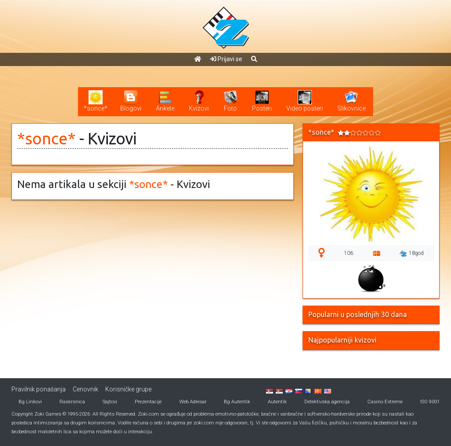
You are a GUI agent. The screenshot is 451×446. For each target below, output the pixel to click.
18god (411, 253)
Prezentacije (148, 402)
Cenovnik (85, 389)
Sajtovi (110, 402)
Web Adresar (193, 402)
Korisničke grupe (128, 389)
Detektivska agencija (327, 402)
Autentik (277, 402)
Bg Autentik (237, 402)
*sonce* (46, 138)
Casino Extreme (385, 402)
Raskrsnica (72, 402)
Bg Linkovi (30, 402)
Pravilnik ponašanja (38, 389)
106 (348, 253)
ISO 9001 (430, 402)
